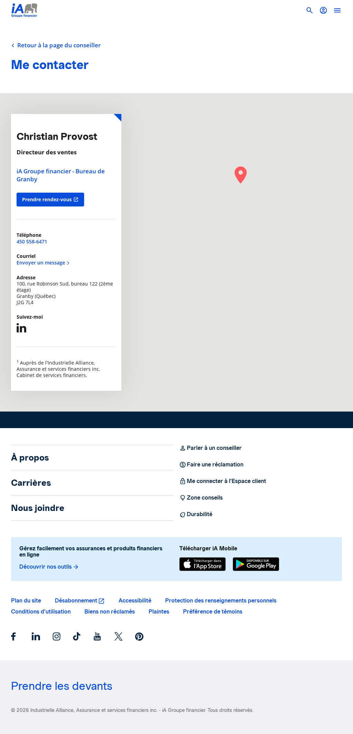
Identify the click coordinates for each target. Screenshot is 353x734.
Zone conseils (201, 497)
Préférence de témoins (212, 611)
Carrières (31, 482)
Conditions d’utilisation (41, 611)
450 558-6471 (32, 241)
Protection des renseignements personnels (220, 600)
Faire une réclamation (211, 464)
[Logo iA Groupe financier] (24, 10)
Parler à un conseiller (210, 448)
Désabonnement (76, 600)
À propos (30, 457)
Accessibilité (135, 600)
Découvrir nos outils (49, 566)
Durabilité (195, 514)
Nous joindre (37, 508)
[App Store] (202, 564)
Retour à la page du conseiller (56, 45)
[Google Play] (256, 564)
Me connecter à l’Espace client (222, 481)
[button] (323, 10)
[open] (337, 10)
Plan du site (26, 600)
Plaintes (159, 611)
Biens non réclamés (109, 611)
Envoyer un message (43, 262)
